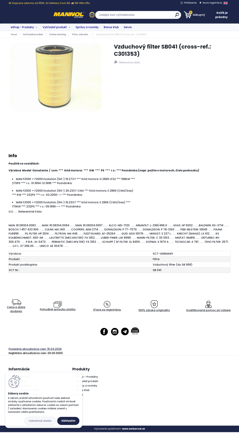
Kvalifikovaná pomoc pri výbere (208, 307)
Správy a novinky (87, 27)
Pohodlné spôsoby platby (58, 307)
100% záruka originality (154, 307)
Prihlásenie (190, 2)
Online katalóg (57, 34)
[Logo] (30, 15)
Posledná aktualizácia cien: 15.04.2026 (35, 350)
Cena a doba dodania (16, 307)
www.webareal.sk (133, 429)
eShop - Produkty (22, 27)
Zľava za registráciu (107, 307)
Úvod (14, 34)
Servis (128, 27)
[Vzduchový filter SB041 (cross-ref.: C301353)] (56, 77)
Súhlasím (68, 421)
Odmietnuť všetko (40, 421)
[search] (153, 16)
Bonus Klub (111, 27)
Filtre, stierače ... (81, 34)
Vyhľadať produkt (55, 27)
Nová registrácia (212, 2)
